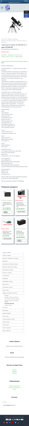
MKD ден (25, 16)
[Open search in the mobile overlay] (1, 1)
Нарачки (15, 369)
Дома (2, 39)
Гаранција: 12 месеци (9, 56)
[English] (9, 422)
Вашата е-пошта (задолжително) (14, 348)
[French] (15, 422)
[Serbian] (7, 422)
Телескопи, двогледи (11, 40)
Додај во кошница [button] (6, 212)
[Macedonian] (4, 422)
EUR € (26, 12)
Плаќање (14, 371)
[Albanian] (12, 422)
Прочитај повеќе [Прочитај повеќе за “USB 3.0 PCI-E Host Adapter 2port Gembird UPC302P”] (7, 238)
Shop (6, 39)
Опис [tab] (2, 62)
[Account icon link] (26, 1)
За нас (14, 389)
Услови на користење (14, 385)
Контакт (5, 402)
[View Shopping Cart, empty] (26, 8)
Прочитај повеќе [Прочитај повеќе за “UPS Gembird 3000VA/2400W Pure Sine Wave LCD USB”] (21, 211)
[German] (18, 422)
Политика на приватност (15, 387)
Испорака (14, 373)
